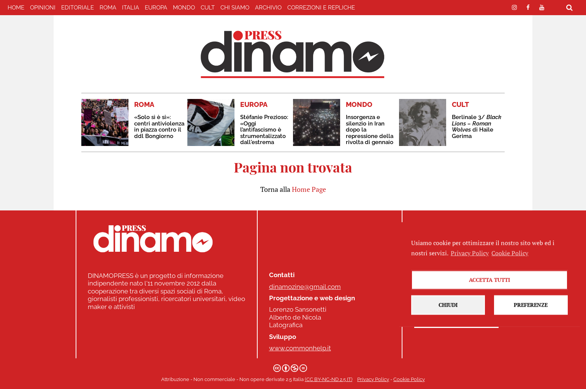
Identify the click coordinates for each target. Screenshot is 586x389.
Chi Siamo (234, 7)
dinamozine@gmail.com (305, 286)
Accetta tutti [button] (489, 299)
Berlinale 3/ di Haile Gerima (476, 127)
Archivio (268, 7)
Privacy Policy (373, 379)
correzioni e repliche (321, 7)
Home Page (309, 189)
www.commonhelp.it (300, 348)
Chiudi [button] (448, 324)
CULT (208, 7)
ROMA (108, 7)
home (16, 7)
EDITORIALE (77, 7)
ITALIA (130, 7)
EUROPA (156, 7)
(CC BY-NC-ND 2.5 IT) (328, 379)
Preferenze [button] (531, 324)
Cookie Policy (409, 379)
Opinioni (42, 7)
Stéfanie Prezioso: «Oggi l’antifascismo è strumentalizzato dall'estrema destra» (264, 133)
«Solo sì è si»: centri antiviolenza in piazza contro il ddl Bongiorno (159, 127)
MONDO (184, 7)
